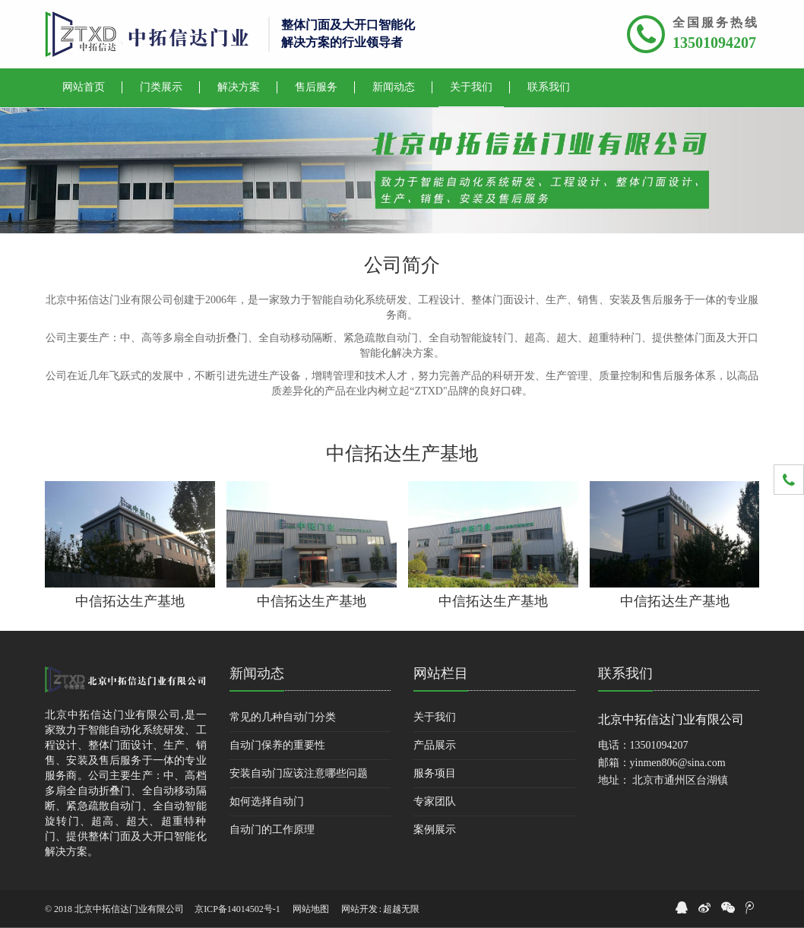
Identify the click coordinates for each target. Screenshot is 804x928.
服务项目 (434, 773)
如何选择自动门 (266, 801)
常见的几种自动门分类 (282, 717)
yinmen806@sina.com (678, 762)
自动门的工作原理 (272, 829)
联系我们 (625, 673)
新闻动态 (256, 673)
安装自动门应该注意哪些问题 (298, 773)
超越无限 (401, 909)
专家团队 (434, 801)
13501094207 (714, 42)
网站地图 (311, 909)
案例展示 (434, 829)
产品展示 (434, 745)
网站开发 (359, 909)
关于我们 (434, 717)
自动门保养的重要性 (277, 745)
